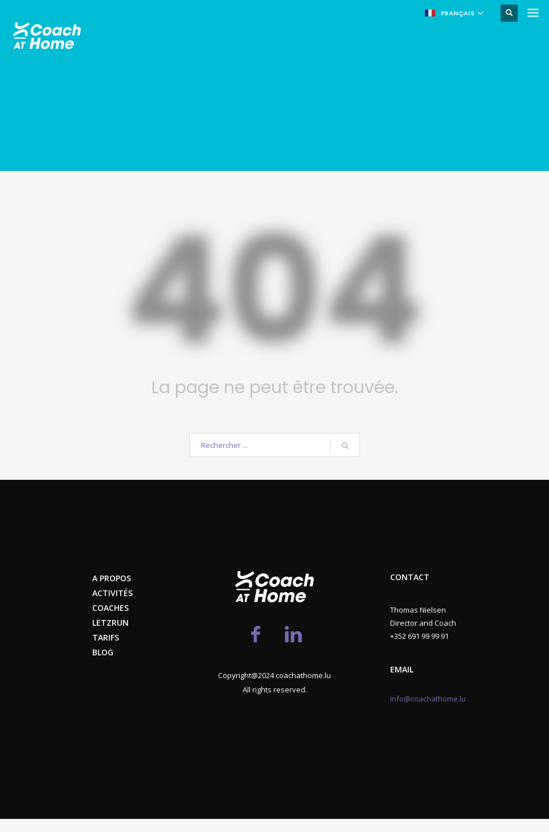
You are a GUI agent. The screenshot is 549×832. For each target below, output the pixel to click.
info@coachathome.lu (428, 699)
